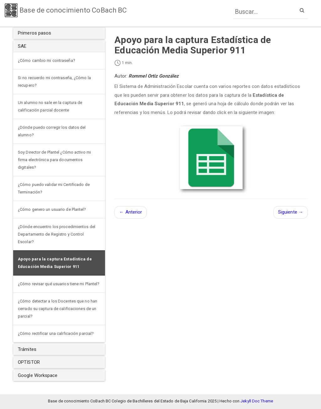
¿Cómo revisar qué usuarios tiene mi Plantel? (58, 283)
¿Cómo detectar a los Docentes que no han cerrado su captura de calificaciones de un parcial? (57, 309)
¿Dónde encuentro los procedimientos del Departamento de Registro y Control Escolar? (56, 234)
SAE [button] (22, 46)
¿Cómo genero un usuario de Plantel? (52, 209)
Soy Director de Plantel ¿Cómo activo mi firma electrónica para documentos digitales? (54, 160)
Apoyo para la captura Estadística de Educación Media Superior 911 (55, 263)
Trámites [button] (27, 349)
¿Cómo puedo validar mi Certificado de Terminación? (54, 188)
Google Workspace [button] (38, 375)
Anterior (130, 212)
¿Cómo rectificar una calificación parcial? (56, 333)
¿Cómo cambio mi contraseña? (46, 60)
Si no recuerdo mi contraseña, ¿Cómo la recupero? (54, 81)
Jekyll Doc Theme (256, 401)
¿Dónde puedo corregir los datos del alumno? (52, 131)
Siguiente (290, 212)
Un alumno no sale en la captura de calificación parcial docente (50, 106)
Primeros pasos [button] (34, 33)
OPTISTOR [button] (29, 362)
